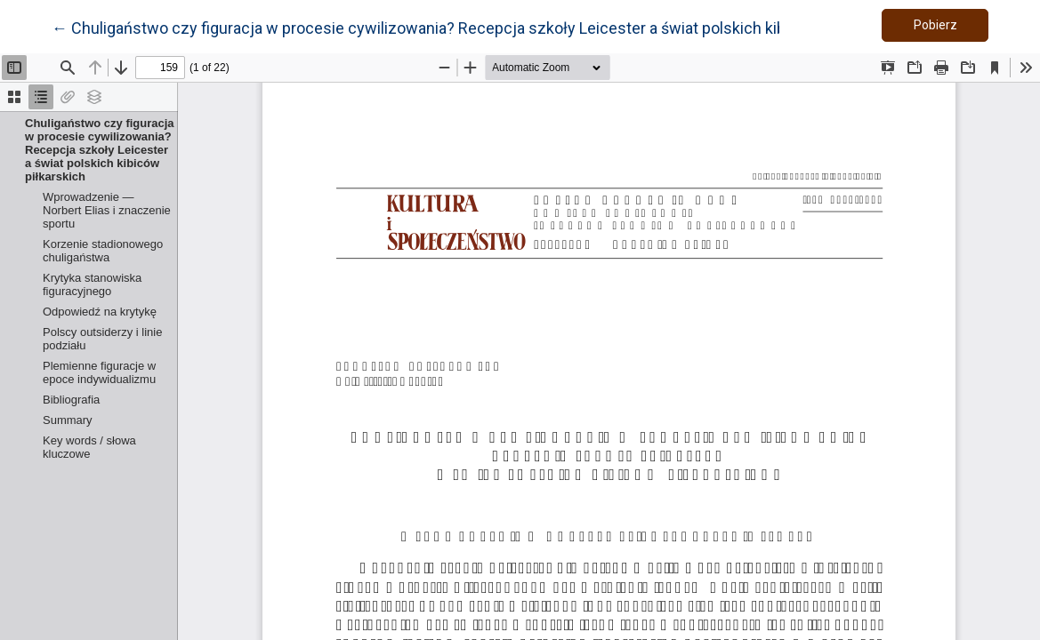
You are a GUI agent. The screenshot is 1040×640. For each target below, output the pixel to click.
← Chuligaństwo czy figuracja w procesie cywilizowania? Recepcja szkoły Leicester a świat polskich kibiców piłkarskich (475, 26)
